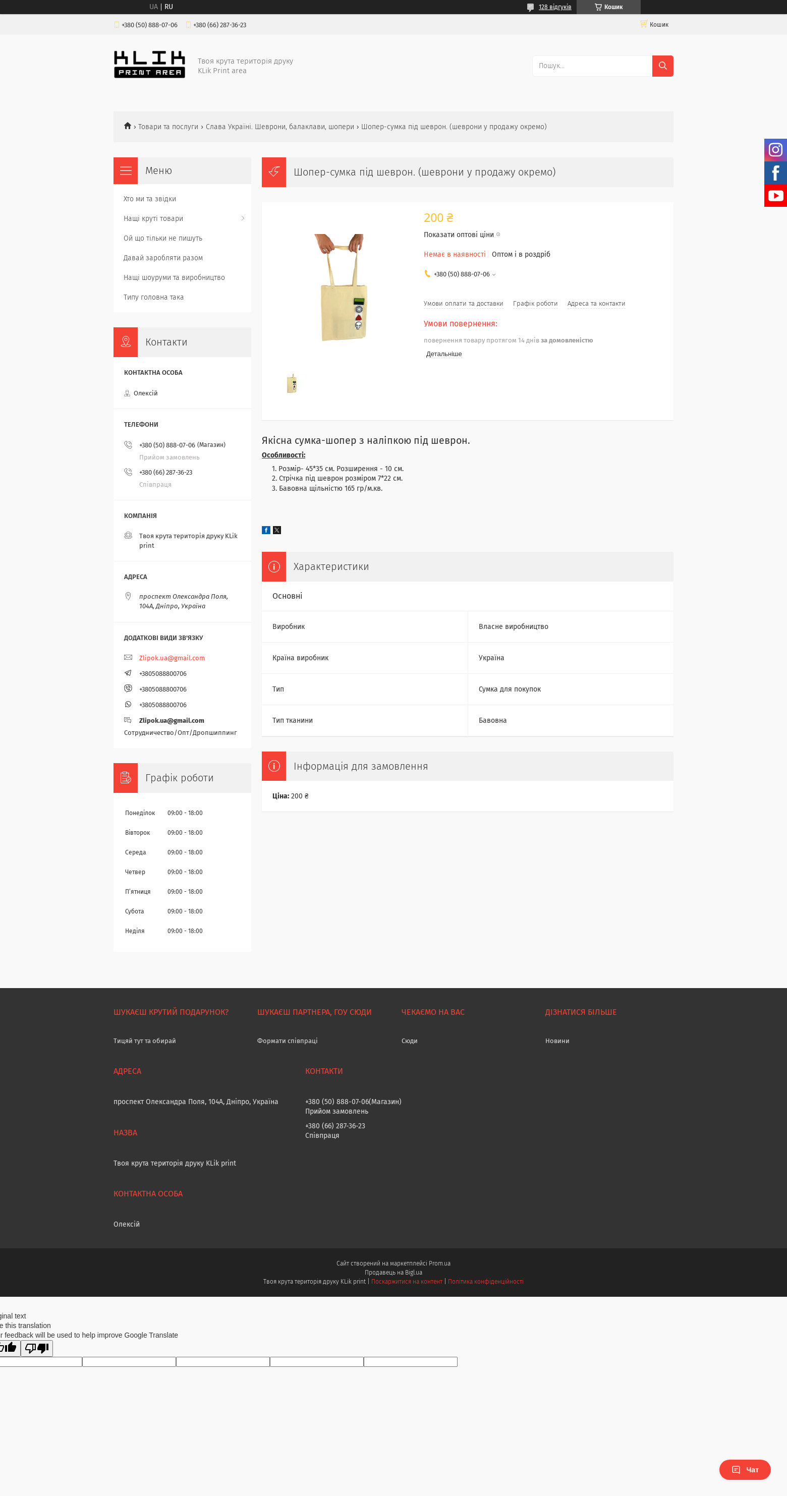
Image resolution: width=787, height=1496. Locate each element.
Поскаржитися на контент (406, 1281)
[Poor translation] (37, 1348)
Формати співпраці (287, 1041)
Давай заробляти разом (163, 258)
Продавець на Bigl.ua (393, 1272)
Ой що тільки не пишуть (163, 238)
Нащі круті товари (153, 218)
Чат (745, 1469)
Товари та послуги (168, 127)
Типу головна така (154, 297)
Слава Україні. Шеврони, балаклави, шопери (280, 127)
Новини (557, 1041)
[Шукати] (662, 66)
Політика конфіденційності (486, 1281)
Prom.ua (440, 1263)
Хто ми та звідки (150, 199)
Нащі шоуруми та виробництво (174, 277)
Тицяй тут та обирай (145, 1041)
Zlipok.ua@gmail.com (172, 658)
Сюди (410, 1041)
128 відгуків (555, 7)
